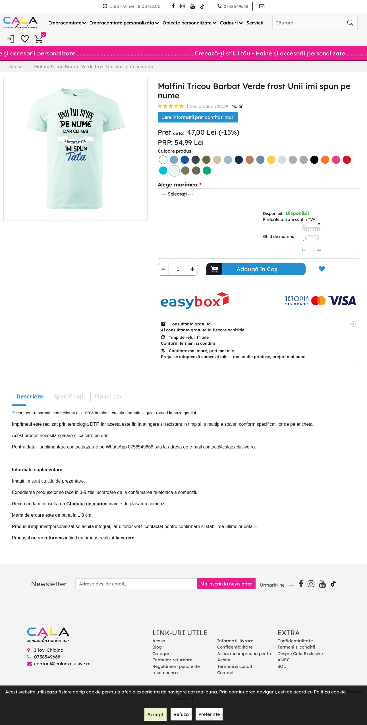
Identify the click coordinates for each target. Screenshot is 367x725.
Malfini (237, 106)
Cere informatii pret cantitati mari (198, 117)
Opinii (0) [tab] (108, 396)
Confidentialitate (235, 647)
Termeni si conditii (236, 666)
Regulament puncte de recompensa (176, 669)
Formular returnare (172, 659)
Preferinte (208, 714)
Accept (155, 714)
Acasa (158, 640)
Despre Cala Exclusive (300, 653)
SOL (281, 666)
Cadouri (229, 22)
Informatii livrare (235, 640)
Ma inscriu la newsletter (224, 583)
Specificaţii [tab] (69, 396)
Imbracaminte (65, 22)
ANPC (283, 659)
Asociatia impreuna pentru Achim (245, 656)
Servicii (255, 22)
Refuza (180, 714)
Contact (225, 672)
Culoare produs (174, 150)
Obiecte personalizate (187, 22)
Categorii (162, 653)
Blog (157, 647)
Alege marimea (178, 184)
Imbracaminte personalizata (122, 22)
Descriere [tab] (29, 396)
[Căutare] (350, 22)
